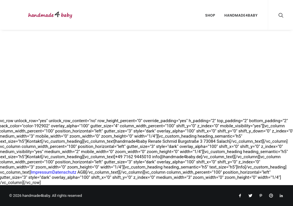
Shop (210, 15)
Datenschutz (64, 172)
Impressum (41, 172)
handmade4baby (241, 15)
